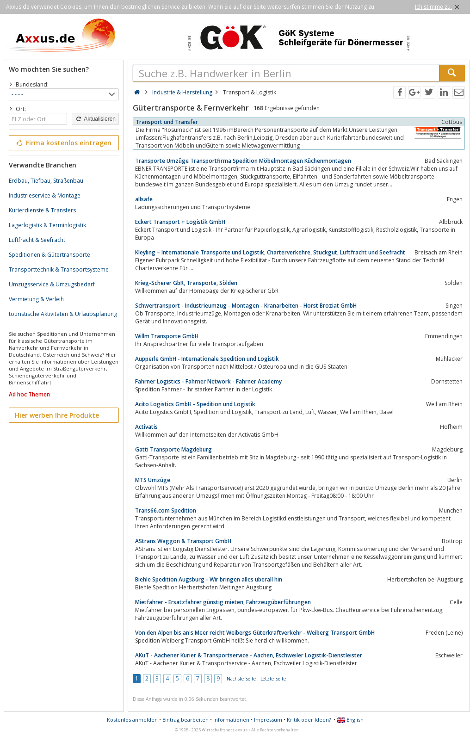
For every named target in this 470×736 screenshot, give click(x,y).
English (350, 719)
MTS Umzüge (152, 480)
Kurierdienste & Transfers (42, 210)
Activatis (146, 427)
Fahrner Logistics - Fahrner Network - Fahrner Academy (208, 381)
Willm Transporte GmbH (166, 336)
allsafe (144, 199)
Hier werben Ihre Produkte (57, 415)
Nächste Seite (241, 678)
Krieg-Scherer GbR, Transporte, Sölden (186, 283)
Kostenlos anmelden (132, 719)
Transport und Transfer (167, 122)
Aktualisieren (95, 119)
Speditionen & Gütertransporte (49, 255)
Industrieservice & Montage (44, 195)
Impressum (268, 719)
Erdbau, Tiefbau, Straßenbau (46, 181)
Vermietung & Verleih (36, 299)
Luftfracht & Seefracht (37, 240)
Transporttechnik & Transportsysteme (59, 269)
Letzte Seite (273, 678)
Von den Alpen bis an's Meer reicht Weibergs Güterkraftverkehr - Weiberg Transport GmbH (255, 633)
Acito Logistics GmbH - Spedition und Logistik (195, 404)
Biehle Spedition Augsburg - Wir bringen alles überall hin (208, 579)
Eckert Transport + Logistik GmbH (180, 222)
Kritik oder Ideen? (309, 719)
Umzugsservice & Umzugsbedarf (52, 284)
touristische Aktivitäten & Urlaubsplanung (63, 314)
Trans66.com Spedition (165, 510)
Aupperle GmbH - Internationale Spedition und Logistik (207, 359)
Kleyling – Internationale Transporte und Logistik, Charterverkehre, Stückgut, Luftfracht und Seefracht (270, 252)
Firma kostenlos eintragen (63, 142)
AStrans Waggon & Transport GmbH (183, 541)
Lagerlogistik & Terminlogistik (47, 225)
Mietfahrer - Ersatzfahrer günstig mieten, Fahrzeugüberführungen (223, 602)
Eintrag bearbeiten (185, 719)
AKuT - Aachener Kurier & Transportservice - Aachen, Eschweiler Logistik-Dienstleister (248, 655)
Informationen (231, 719)
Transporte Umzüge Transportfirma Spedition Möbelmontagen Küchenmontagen (243, 161)
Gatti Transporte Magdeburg (173, 449)
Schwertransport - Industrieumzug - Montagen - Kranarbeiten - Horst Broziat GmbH (246, 305)
